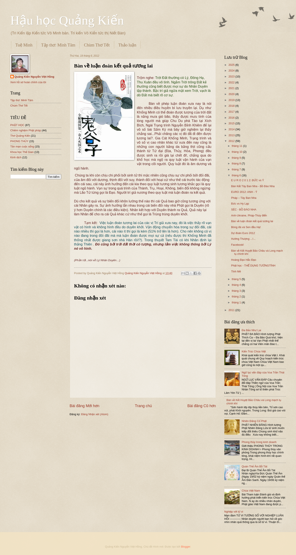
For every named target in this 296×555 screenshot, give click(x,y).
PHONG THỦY (19, 141)
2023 (231, 76)
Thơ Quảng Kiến (20, 135)
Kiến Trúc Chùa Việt (254, 351)
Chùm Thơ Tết (97, 45)
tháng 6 (237, 175)
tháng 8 (237, 163)
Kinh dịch (16, 157)
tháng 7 (237, 169)
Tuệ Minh (24, 45)
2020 (231, 94)
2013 (231, 135)
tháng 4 (237, 284)
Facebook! (237, 244)
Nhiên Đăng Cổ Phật (254, 421)
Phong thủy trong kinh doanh (259, 442)
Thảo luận (127, 45)
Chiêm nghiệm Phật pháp (25, 130)
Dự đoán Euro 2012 (243, 233)
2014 (231, 129)
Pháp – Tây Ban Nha (243, 197)
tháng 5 (237, 279)
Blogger (185, 546)
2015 (231, 123)
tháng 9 (237, 157)
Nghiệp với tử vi (233, 511)
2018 (231, 105)
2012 (231, 141)
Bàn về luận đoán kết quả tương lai (252, 221)
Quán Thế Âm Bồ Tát (254, 466)
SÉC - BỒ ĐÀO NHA (243, 209)
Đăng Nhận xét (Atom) (94, 414)
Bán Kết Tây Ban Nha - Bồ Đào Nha (253, 186)
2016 (231, 117)
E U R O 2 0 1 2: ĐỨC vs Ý (247, 180)
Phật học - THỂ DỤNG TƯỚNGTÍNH (253, 265)
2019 (231, 100)
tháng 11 (237, 145)
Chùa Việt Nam (251, 490)
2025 (231, 64)
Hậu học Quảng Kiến (67, 20)
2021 (231, 88)
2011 (231, 310)
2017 (231, 111)
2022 (231, 82)
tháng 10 (237, 151)
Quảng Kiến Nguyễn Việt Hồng (34, 76)
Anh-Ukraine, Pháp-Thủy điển (249, 215)
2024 (231, 70)
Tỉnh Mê (236, 271)
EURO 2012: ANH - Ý (244, 191)
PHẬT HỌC (17, 125)
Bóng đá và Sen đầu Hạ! (246, 227)
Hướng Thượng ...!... (243, 238)
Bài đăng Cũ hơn (201, 406)
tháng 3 (237, 290)
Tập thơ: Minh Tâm (58, 45)
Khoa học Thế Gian (22, 152)
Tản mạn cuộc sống (22, 146)
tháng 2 (237, 296)
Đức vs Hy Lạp (240, 203)
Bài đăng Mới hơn (84, 406)
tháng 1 (237, 302)
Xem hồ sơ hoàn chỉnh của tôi (28, 82)
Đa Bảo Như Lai (251, 330)
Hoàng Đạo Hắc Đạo (243, 259)
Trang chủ (143, 406)
